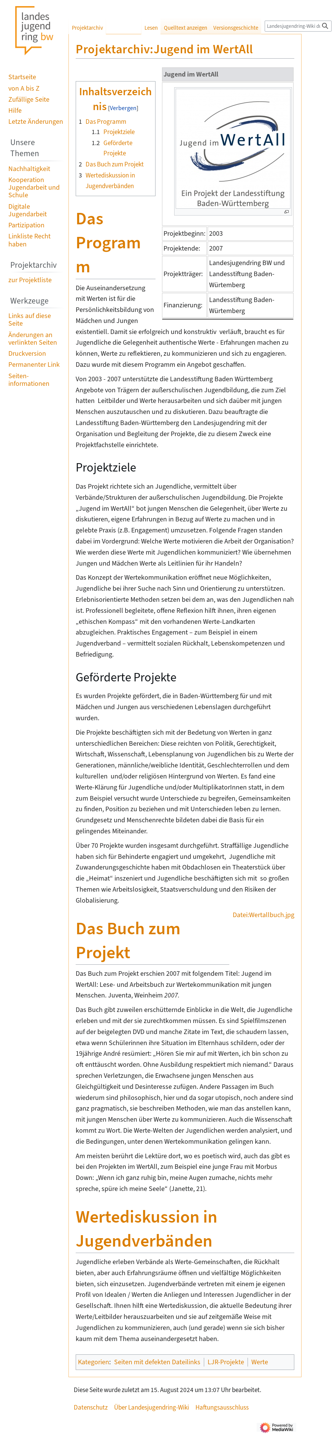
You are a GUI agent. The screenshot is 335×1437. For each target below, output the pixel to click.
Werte (259, 1362)
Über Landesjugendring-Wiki (151, 1407)
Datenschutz (91, 1407)
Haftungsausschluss (222, 1407)
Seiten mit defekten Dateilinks (157, 1362)
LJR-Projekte (226, 1362)
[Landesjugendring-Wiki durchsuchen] (298, 26)
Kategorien (93, 1362)
